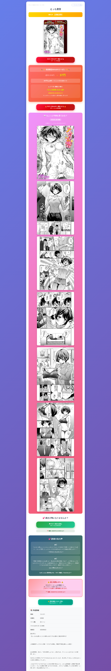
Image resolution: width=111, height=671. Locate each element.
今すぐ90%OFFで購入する (55, 60)
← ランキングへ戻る (77, 5)
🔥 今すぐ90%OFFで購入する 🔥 (55, 108)
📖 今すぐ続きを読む (55, 459)
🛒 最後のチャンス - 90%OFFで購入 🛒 (55, 651)
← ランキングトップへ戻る (55, 663)
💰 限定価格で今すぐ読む (55, 537)
